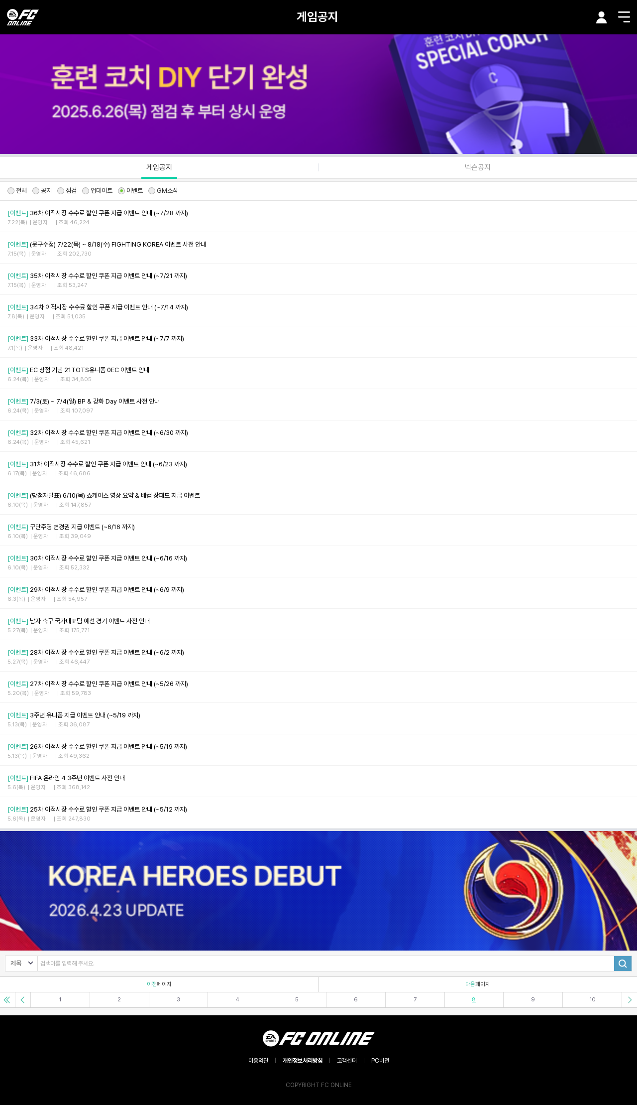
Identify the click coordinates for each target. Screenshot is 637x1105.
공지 (42, 190)
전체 (17, 190)
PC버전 (380, 1060)
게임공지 (317, 16)
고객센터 (347, 1060)
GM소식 (163, 190)
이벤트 (130, 190)
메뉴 (624, 16)
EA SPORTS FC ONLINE (23, 17)
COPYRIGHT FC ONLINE (319, 1085)
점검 (67, 190)
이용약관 (258, 1060)
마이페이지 (601, 17)
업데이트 (97, 190)
